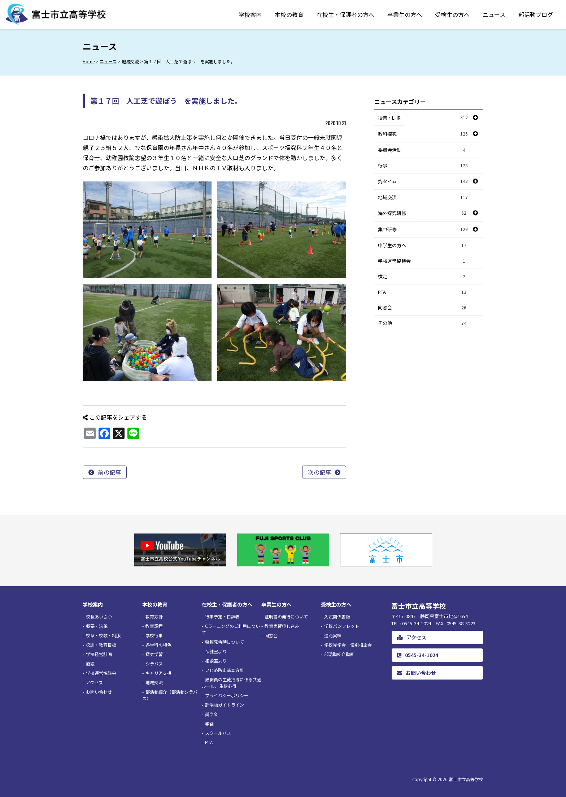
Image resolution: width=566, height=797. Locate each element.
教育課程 (154, 626)
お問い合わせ (99, 692)
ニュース (494, 14)
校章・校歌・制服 (103, 635)
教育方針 (154, 616)
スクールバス (218, 733)
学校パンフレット (341, 626)
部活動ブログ (535, 14)
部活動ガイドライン (224, 705)
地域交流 (423, 197)
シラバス (154, 663)
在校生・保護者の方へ (345, 14)
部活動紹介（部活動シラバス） (169, 695)
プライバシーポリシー (226, 695)
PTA (423, 292)
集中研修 (387, 229)
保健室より (216, 651)
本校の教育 (289, 14)
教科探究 (387, 133)
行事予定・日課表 (222, 616)
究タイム (387, 181)
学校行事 (154, 635)
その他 (423, 323)
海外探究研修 (392, 213)
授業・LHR (389, 117)
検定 (423, 276)
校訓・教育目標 (101, 645)
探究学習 (154, 654)
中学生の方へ (423, 245)
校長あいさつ (99, 616)
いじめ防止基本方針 (224, 670)
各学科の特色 (158, 645)
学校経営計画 (99, 654)
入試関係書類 (337, 616)
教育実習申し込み (282, 626)
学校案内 (250, 14)
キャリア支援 (158, 673)
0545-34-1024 (417, 655)
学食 (209, 723)
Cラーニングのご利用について (231, 629)
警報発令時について (224, 642)
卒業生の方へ (404, 14)
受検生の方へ (452, 14)
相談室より (216, 660)
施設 (90, 663)
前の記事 (109, 472)
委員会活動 (423, 150)
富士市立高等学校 (466, 779)
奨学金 (211, 714)
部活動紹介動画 (339, 654)
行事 (423, 165)
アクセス (94, 682)
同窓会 (423, 308)
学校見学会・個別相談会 (348, 645)
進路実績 (332, 635)
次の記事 (319, 472)
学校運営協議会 (423, 261)
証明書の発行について (286, 616)
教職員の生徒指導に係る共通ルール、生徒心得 (231, 682)
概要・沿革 (97, 626)
